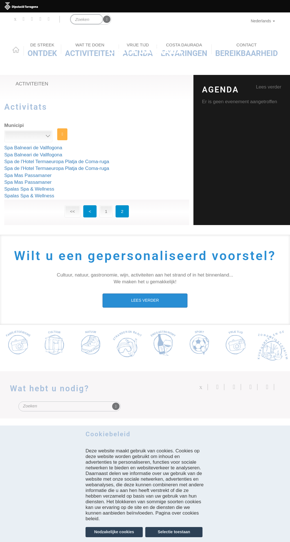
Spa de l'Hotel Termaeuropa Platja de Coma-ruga (56, 161)
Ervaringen (184, 50)
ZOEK (62, 134)
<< (72, 211)
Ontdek (42, 50)
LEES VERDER (145, 300)
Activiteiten (32, 84)
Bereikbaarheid (246, 50)
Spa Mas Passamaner (28, 175)
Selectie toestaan (174, 532)
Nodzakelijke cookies (114, 532)
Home (16, 50)
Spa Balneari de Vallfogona (33, 147)
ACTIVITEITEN (90, 50)
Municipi (14, 125)
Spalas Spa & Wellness (29, 189)
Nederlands (263, 21)
